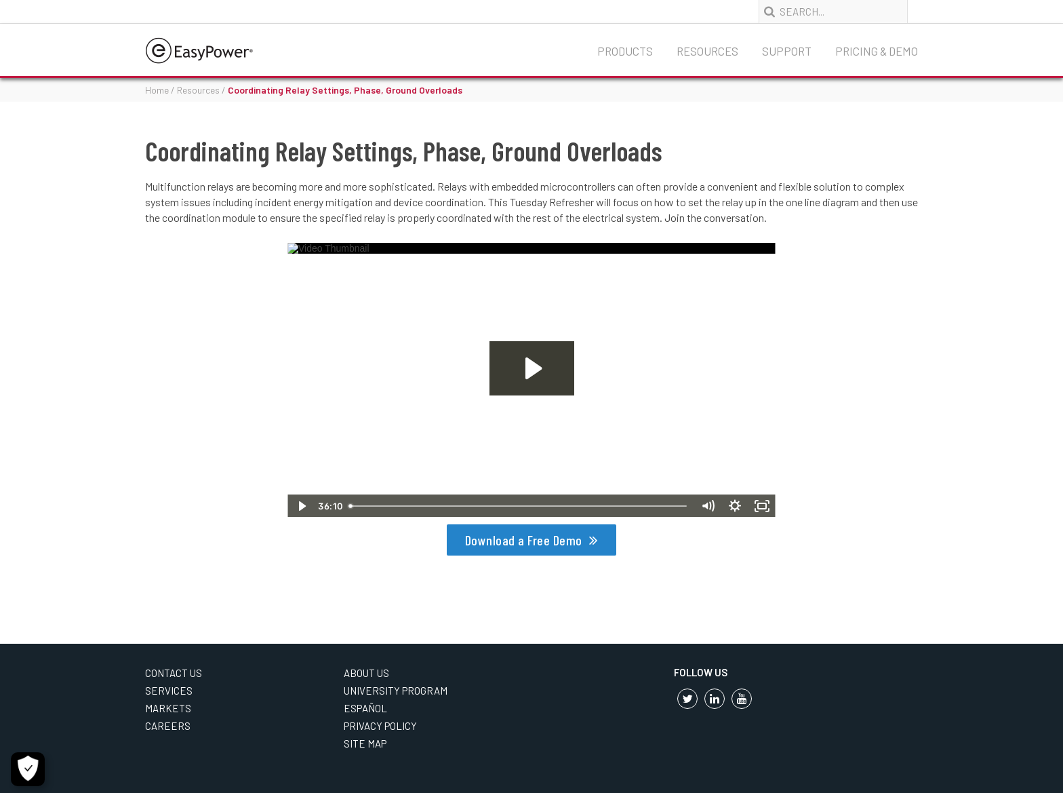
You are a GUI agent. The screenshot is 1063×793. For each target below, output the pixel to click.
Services (169, 690)
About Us (366, 673)
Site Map (365, 743)
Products (625, 51)
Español (365, 708)
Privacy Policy (380, 726)
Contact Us (173, 673)
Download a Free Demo (523, 540)
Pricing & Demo (876, 51)
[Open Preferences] (28, 769)
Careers (167, 726)
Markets (168, 708)
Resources (707, 51)
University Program (395, 690)
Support (786, 51)
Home (157, 90)
